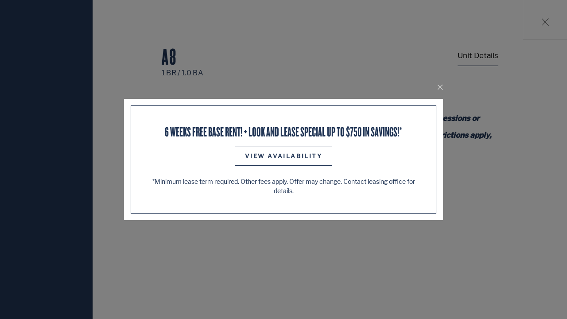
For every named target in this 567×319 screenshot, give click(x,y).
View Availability (283, 156)
